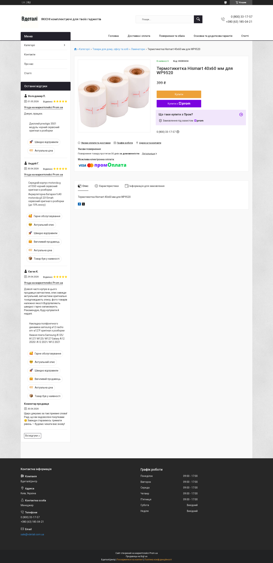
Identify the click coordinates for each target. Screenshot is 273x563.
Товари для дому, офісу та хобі (110, 49)
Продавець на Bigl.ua (136, 556)
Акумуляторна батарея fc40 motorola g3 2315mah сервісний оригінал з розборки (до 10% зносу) (46, 199)
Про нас (28, 64)
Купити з (179, 103)
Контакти (29, 54)
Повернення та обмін (172, 35)
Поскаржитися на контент (130, 559)
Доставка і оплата (139, 35)
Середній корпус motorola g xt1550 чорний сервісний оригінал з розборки (44, 186)
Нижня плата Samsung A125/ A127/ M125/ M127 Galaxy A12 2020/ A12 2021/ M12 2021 (47, 338)
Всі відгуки (31, 435)
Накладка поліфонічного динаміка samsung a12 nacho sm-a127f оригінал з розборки (47, 327)
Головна (113, 35)
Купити (179, 94)
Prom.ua (154, 553)
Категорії (84, 49)
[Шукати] (198, 19)
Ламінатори (138, 49)
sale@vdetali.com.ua (32, 534)
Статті (245, 35)
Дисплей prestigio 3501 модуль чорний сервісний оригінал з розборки (44, 127)
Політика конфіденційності (158, 559)
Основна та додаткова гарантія (213, 35)
